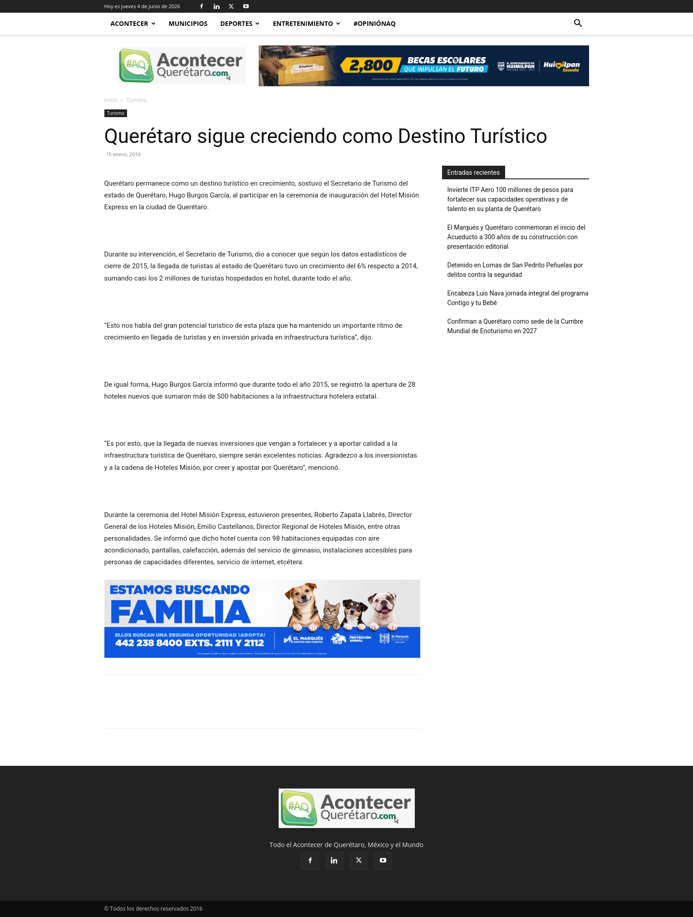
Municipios (188, 23)
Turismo (115, 113)
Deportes (240, 23)
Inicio (111, 100)
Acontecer (133, 23)
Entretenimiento (306, 23)
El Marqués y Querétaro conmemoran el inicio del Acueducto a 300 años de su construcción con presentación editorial (516, 237)
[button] (578, 24)
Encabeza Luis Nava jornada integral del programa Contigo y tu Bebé (518, 298)
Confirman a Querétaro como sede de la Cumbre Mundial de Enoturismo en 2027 (515, 326)
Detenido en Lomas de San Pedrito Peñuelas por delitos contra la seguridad (515, 269)
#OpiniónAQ (375, 23)
